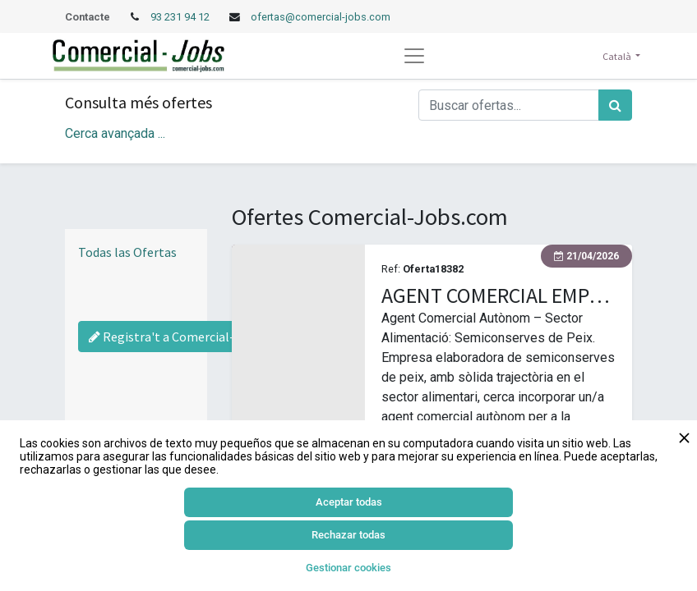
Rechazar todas (348, 535)
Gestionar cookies (348, 567)
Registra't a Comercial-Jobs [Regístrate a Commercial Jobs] (175, 336)
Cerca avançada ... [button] (115, 133)
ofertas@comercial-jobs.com (320, 17)
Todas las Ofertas (127, 252)
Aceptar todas (349, 502)
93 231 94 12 (181, 17)
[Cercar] (615, 105)
